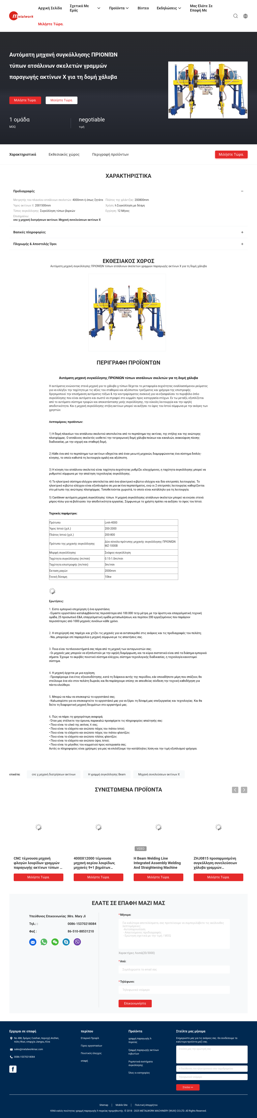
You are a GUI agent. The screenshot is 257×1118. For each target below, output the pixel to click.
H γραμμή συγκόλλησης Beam (107, 774)
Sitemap (104, 1105)
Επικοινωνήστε (135, 1003)
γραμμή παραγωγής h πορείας (139, 1040)
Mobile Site (122, 1105)
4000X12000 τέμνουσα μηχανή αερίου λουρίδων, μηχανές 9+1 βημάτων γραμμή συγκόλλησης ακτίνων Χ (98, 867)
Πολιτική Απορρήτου (146, 1105)
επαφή (84, 1060)
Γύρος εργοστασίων (91, 1045)
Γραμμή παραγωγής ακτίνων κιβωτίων (143, 1052)
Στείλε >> (188, 1087)
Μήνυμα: (125, 914)
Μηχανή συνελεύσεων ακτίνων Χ (159, 774)
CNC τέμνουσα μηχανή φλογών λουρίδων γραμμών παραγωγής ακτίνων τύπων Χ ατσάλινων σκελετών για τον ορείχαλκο (38, 867)
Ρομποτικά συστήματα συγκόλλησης (140, 1063)
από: (123, 961)
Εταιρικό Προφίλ (90, 1038)
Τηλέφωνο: (127, 981)
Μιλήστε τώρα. (25, 100)
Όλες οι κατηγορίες (139, 1072)
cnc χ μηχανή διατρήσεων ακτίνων (53, 774)
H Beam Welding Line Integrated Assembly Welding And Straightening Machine (157, 863)
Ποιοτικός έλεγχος (91, 1053)
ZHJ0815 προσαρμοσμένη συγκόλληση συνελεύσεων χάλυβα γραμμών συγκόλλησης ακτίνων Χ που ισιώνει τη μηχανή (217, 867)
